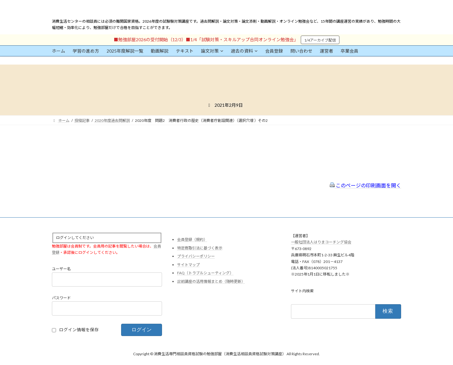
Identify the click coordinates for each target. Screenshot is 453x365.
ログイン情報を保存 (79, 330)
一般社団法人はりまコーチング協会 (321, 242)
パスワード (61, 298)
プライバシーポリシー (196, 256)
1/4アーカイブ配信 (320, 40)
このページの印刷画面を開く (365, 185)
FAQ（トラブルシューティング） (205, 273)
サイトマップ (188, 264)
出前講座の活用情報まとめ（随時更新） (211, 281)
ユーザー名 (61, 269)
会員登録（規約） (192, 239)
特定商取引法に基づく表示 (199, 248)
